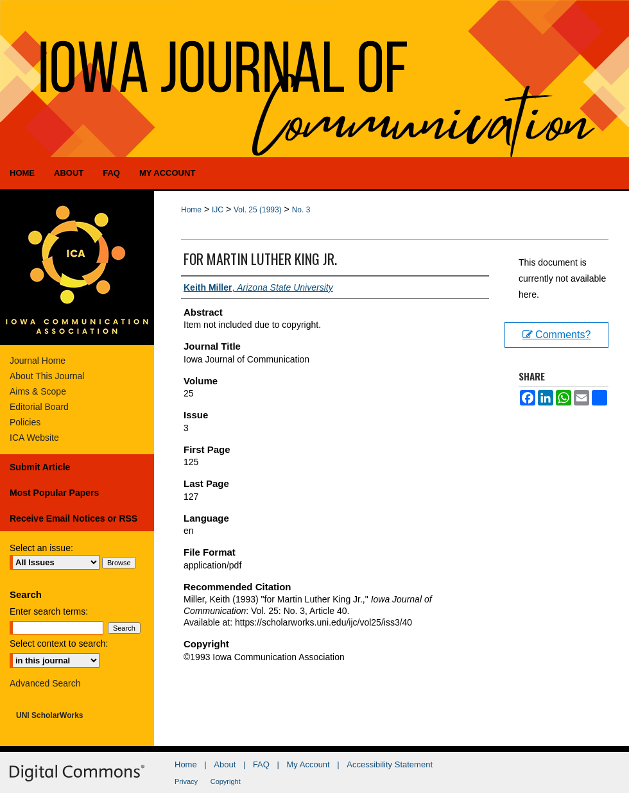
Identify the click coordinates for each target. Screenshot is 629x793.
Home (191, 209)
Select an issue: (41, 548)
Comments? (556, 334)
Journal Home (37, 360)
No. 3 (301, 209)
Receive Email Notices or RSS (73, 518)
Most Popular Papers (54, 493)
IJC (217, 209)
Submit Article (40, 467)
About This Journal (47, 376)
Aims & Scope (38, 391)
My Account (308, 764)
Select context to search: (59, 643)
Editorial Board (39, 407)
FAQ (261, 764)
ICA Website (34, 437)
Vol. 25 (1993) (258, 209)
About (225, 764)
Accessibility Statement (390, 764)
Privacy (186, 781)
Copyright (226, 781)
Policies (25, 422)
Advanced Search (45, 683)
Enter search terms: (49, 611)
